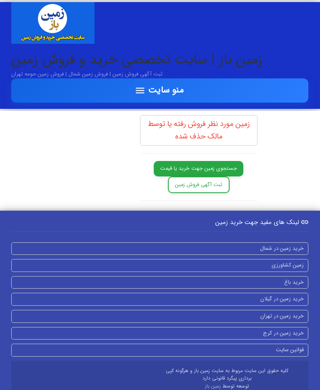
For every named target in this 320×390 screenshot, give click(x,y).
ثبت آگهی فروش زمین (198, 185)
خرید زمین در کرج (283, 333)
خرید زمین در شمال (282, 248)
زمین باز (213, 386)
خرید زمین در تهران (282, 316)
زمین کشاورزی (288, 265)
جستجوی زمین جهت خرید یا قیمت (198, 168)
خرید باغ (294, 282)
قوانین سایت (290, 349)
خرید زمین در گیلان (282, 298)
